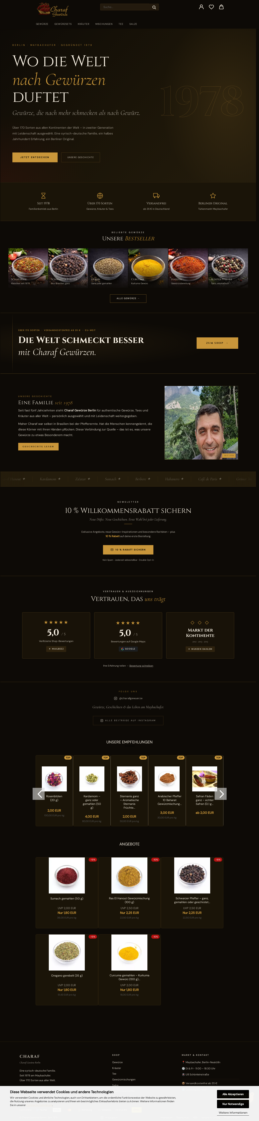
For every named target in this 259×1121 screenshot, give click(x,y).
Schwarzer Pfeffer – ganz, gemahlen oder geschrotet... (192, 900)
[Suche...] (154, 7)
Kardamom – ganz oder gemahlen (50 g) (92, 801)
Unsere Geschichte (80, 157)
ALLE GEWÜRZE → (128, 298)
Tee (121, 24)
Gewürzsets (63, 24)
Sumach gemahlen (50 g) (66, 898)
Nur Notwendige (233, 1104)
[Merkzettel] (211, 7)
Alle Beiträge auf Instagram (128, 720)
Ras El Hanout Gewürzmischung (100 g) (129, 900)
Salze (133, 24)
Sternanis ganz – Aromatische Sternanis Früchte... (129, 801)
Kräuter (83, 24)
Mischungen (104, 24)
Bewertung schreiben (141, 665)
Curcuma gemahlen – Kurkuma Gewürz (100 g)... (129, 977)
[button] (201, 7)
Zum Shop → (217, 343)
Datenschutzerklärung (39, 1105)
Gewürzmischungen (123, 1079)
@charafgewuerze (128, 698)
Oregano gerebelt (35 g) (67, 975)
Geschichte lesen (38, 446)
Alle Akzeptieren (233, 1094)
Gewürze (42, 24)
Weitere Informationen (233, 1112)
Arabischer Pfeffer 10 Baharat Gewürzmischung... (170, 800)
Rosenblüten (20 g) (54, 798)
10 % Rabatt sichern (128, 549)
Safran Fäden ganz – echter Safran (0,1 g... (205, 800)
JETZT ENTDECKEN (35, 157)
